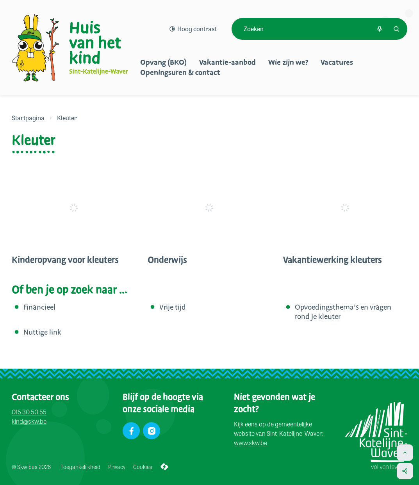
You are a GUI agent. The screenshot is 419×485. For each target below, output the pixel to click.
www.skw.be (250, 442)
